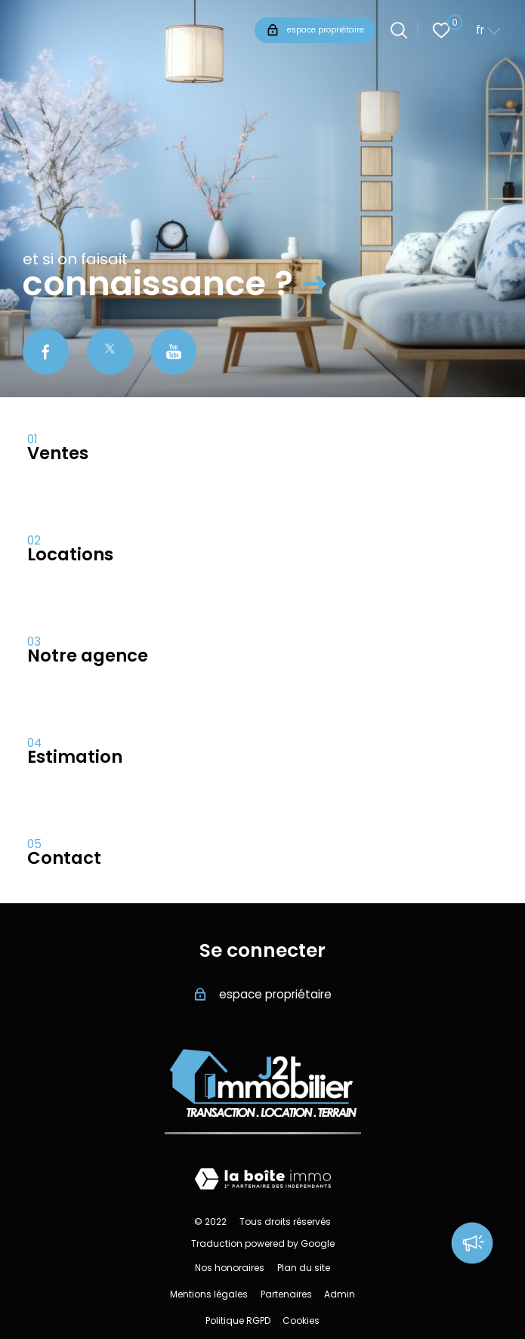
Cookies (301, 1320)
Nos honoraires (229, 1267)
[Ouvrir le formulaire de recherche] (399, 30)
